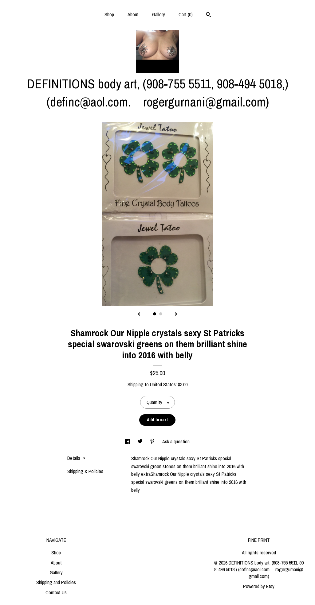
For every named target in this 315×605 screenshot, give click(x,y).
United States (163, 384)
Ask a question (176, 441)
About (133, 14)
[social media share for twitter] (140, 441)
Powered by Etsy (258, 586)
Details (76, 458)
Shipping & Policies (85, 471)
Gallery (158, 14)
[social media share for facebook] (128, 441)
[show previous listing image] (138, 314)
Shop (109, 14)
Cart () (186, 14)
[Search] (208, 15)
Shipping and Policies (56, 582)
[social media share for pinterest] (153, 441)
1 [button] (154, 313)
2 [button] (160, 313)
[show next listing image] (176, 314)
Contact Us (56, 592)
